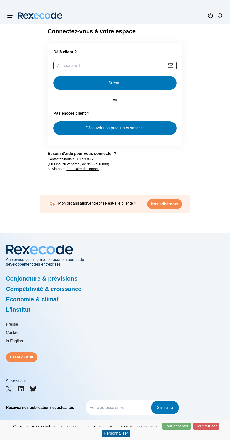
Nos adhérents (164, 204)
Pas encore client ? (71, 113)
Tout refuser (206, 426)
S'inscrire (165, 407)
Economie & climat (32, 299)
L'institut (18, 309)
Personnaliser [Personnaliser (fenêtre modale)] (116, 433)
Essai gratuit (21, 357)
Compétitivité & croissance (43, 289)
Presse (12, 324)
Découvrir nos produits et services (115, 128)
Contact (12, 332)
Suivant (114, 83)
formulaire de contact (82, 169)
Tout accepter (176, 426)
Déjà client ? (65, 52)
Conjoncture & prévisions (41, 278)
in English (14, 341)
